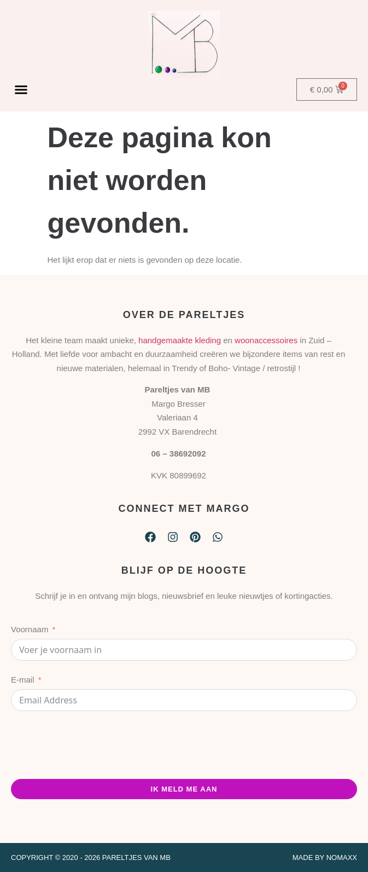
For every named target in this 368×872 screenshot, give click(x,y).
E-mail (22, 679)
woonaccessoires (266, 340)
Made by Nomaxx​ (325, 857)
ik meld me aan (184, 789)
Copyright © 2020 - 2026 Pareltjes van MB (91, 857)
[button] (21, 89)
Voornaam (29, 629)
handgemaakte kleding (179, 340)
